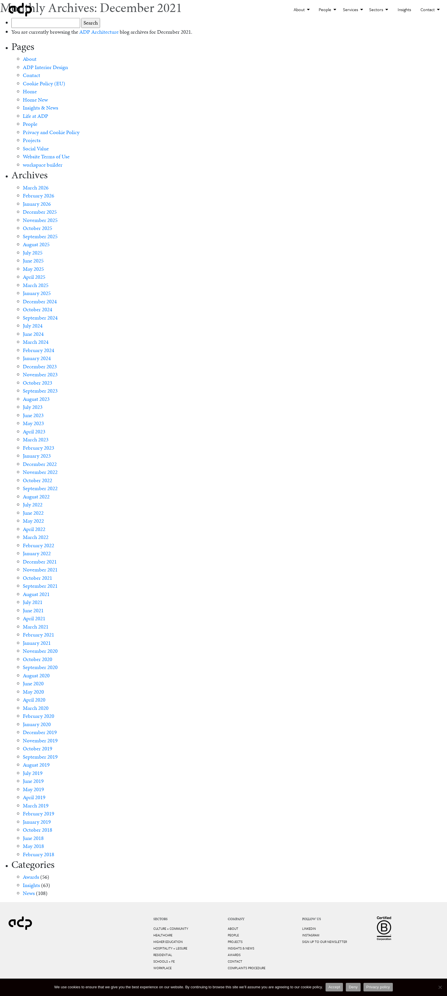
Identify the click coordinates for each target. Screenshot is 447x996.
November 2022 (40, 472)
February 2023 (38, 448)
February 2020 (38, 716)
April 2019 (34, 797)
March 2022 (35, 537)
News (29, 893)
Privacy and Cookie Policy (51, 132)
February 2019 (38, 813)
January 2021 (37, 643)
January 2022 (37, 553)
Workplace (162, 967)
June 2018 (33, 838)
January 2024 (37, 358)
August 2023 (36, 399)
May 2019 (33, 789)
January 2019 (37, 822)
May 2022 (33, 521)
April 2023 (34, 431)
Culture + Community (170, 928)
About (302, 9)
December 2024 (40, 301)
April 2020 (34, 700)
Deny (353, 987)
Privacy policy (378, 987)
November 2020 (40, 651)
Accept (334, 987)
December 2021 (40, 561)
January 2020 (37, 724)
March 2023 (35, 439)
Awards (31, 877)
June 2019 (33, 781)
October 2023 (37, 383)
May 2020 (33, 692)
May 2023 (33, 423)
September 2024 (40, 318)
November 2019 (40, 740)
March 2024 (35, 342)
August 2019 (36, 765)
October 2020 (37, 659)
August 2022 (36, 496)
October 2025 (37, 228)
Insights (404, 9)
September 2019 (40, 757)
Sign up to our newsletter (324, 941)
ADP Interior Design (45, 67)
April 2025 (34, 277)
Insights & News (40, 108)
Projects (31, 140)
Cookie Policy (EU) (44, 83)
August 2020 (36, 675)
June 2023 (33, 415)
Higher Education (168, 941)
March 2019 (35, 805)
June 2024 (33, 334)
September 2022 (40, 488)
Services (353, 9)
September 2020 (40, 667)
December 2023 (40, 366)
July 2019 (32, 773)
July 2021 (32, 602)
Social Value (36, 148)
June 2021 (33, 610)
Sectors (378, 9)
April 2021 (34, 618)
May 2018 (33, 846)
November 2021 (40, 569)
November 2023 (40, 374)
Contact (430, 9)
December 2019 (40, 732)
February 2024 (38, 350)
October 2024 (37, 309)
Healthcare (162, 935)
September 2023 (40, 391)
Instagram (310, 935)
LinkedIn (309, 928)
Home (30, 91)
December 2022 (40, 464)
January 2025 (37, 293)
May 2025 (33, 269)
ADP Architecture (99, 32)
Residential (162, 954)
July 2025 (32, 252)
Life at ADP (35, 116)
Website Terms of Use (46, 156)
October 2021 (37, 578)
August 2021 (36, 594)
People (327, 9)
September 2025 (40, 236)
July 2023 (32, 407)
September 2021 (40, 586)
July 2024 (32, 326)
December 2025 (40, 212)
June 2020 (33, 683)
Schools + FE (164, 961)
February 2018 (38, 854)
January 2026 (37, 204)
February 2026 (38, 195)
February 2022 (38, 545)
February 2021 (38, 635)
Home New (35, 100)
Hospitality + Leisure (170, 948)
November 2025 (40, 220)
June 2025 (33, 260)
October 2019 (37, 748)
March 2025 (35, 285)
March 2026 (35, 187)
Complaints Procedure (246, 967)
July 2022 (32, 504)
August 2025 (36, 244)
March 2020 (35, 708)
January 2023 (37, 456)
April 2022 (34, 529)
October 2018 (37, 830)
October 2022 (37, 480)
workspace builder (42, 165)
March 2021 (35, 627)
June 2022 (33, 513)
